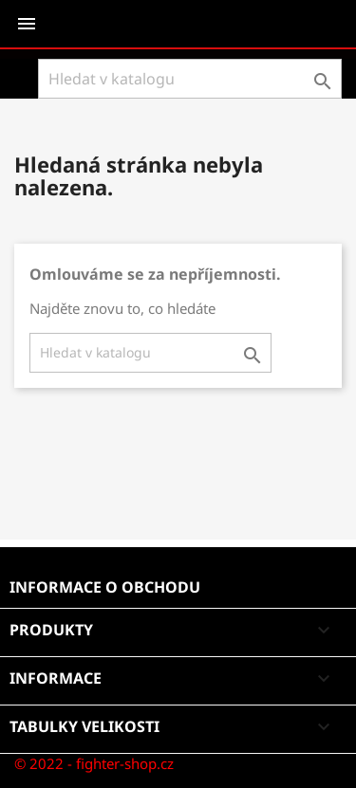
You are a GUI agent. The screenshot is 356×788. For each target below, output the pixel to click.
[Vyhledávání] (190, 79)
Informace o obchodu (104, 587)
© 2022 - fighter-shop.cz (94, 763)
